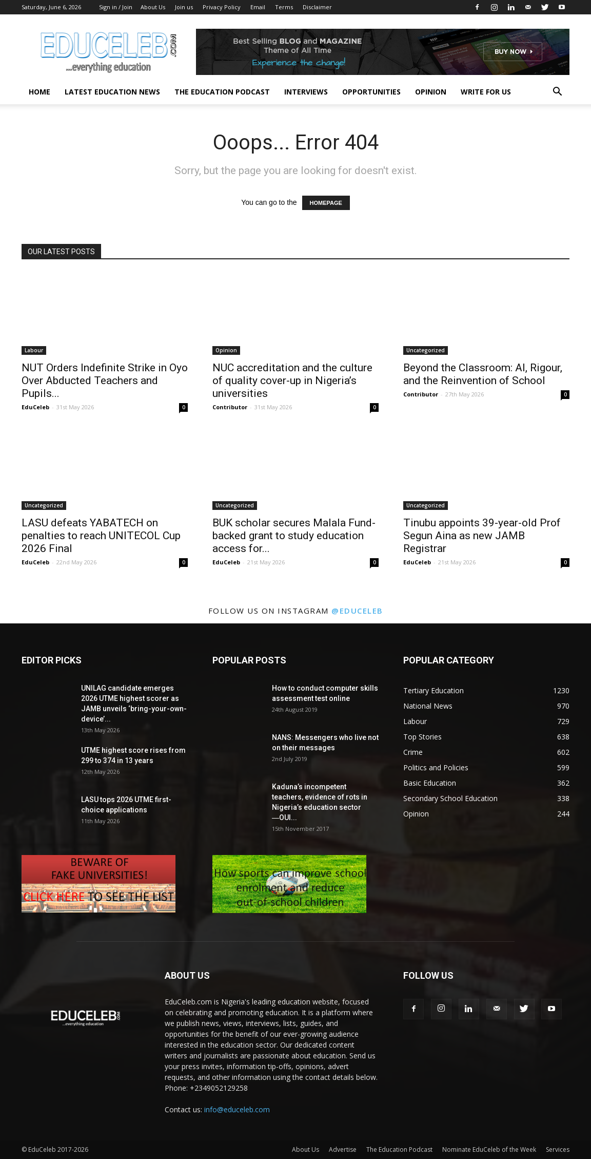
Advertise (343, 1149)
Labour (34, 350)
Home (39, 92)
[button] (557, 93)
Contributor (229, 407)
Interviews (306, 92)
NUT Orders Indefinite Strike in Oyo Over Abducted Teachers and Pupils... (105, 381)
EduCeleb (35, 407)
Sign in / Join (115, 7)
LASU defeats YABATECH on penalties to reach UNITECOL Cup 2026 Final (101, 536)
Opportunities (371, 92)
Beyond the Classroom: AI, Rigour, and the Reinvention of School (482, 374)
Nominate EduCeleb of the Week (489, 1149)
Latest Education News (112, 92)
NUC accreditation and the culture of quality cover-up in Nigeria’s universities (292, 381)
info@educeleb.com (237, 1109)
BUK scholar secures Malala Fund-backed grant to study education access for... (294, 536)
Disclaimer (317, 7)
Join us (184, 7)
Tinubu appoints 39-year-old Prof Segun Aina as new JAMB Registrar (482, 536)
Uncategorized (425, 350)
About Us (153, 7)
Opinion (430, 92)
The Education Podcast (222, 92)
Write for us (486, 92)
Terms (284, 7)
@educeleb (357, 610)
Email (257, 7)
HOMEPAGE (326, 203)
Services (557, 1149)
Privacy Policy (222, 7)
